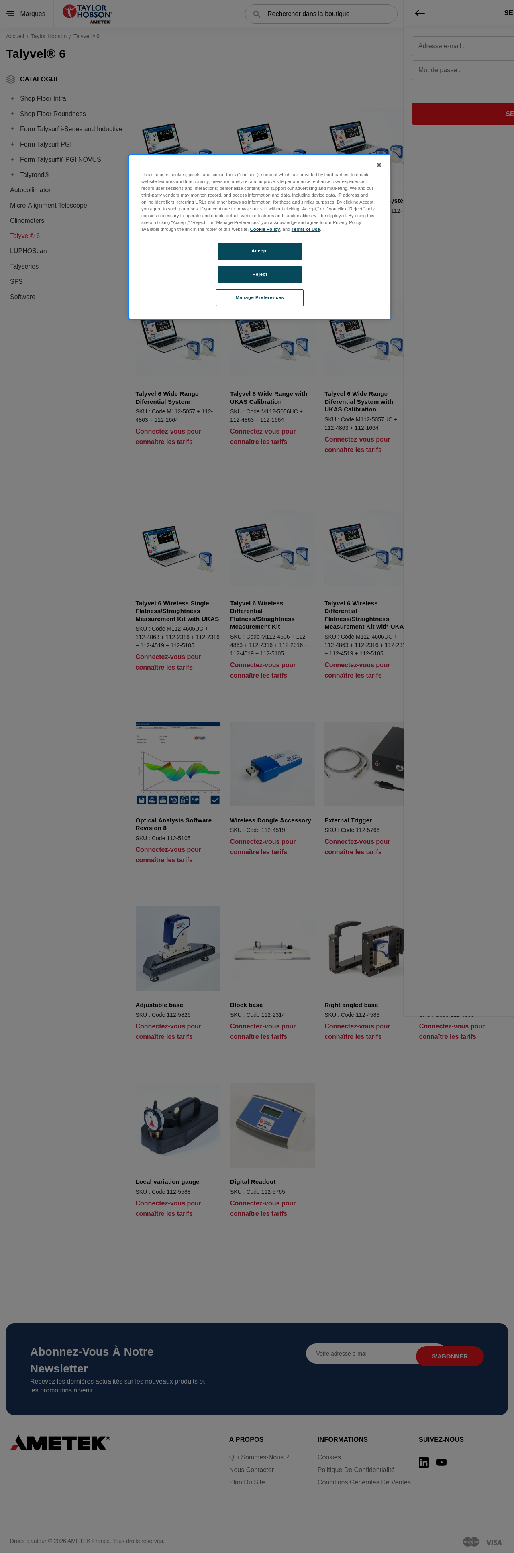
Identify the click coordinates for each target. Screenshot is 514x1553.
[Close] (379, 165)
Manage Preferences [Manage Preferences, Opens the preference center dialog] (260, 297)
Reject (259, 274)
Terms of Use (306, 229)
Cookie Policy (265, 229)
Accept (259, 250)
